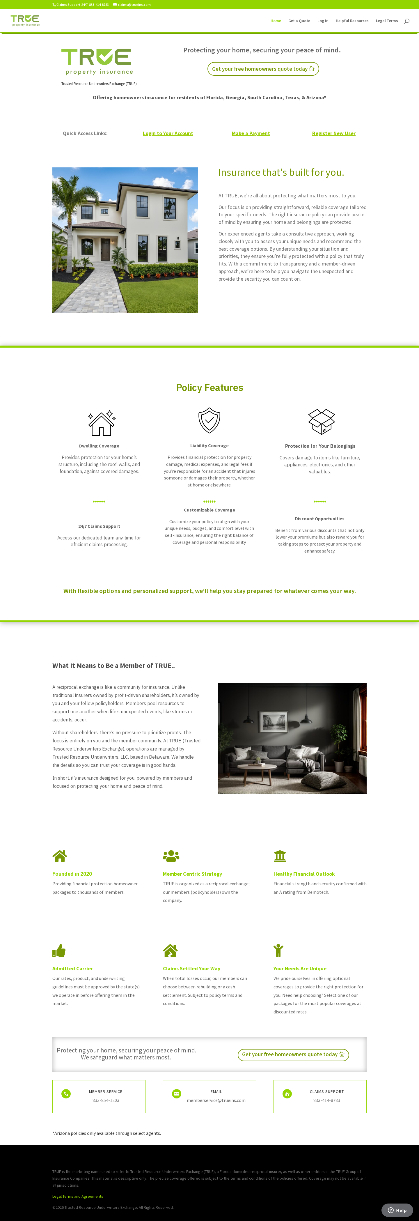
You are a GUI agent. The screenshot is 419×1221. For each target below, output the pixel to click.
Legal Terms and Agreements (77, 1196)
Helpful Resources (352, 21)
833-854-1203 (106, 1100)
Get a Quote (299, 21)
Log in (323, 21)
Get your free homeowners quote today (260, 68)
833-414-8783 (326, 1100)
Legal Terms (387, 21)
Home (276, 21)
